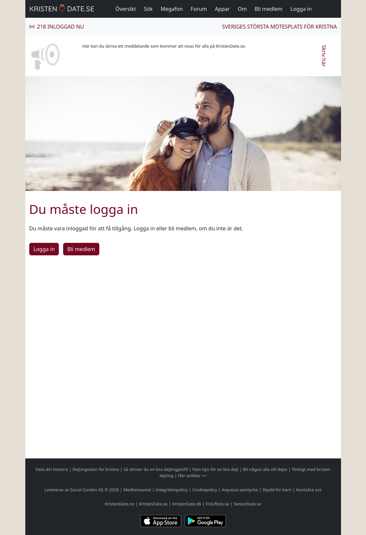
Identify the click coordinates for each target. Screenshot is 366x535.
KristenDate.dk (186, 504)
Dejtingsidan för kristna (95, 469)
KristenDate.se (153, 504)
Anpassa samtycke (240, 490)
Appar (222, 8)
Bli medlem (268, 8)
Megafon (171, 8)
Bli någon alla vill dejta (265, 469)
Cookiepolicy (204, 490)
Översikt (125, 8)
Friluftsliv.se (217, 504)
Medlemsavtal (137, 490)
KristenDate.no (119, 504)
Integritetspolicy (172, 490)
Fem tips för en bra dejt (215, 469)
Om (242, 8)
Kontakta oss (308, 490)
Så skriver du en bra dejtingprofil (155, 469)
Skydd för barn (276, 490)
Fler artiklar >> (192, 475)
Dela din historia (52, 469)
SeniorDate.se (247, 504)
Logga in (301, 8)
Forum (199, 8)
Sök (148, 8)
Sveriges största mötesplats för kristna (279, 26)
